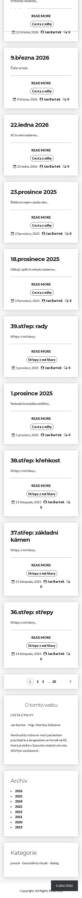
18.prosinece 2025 (35, 259)
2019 (18, 827)
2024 (18, 801)
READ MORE (41, 83)
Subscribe (64, 885)
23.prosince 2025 (33, 191)
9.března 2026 (30, 57)
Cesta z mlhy (42, 91)
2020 (18, 822)
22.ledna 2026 (30, 124)
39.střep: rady (29, 326)
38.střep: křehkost (36, 460)
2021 (18, 817)
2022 (18, 812)
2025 (18, 796)
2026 (18, 791)
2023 (18, 806)
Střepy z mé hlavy (41, 360)
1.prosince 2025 (31, 393)
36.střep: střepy (32, 612)
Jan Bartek (53, 32)
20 (54, 681)
